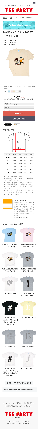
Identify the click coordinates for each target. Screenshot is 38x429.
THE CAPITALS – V (10, 293)
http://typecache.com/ (21, 217)
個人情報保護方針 (29, 403)
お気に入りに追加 (19, 119)
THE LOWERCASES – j (28, 369)
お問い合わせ (28, 406)
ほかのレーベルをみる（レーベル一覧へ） (19, 390)
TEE (11, 18)
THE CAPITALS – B (28, 346)
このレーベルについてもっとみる (19, 383)
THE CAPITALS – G (10, 346)
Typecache (12, 40)
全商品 (5, 18)
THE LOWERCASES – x (28, 318)
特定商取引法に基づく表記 (13, 406)
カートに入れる (19, 114)
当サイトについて (8, 403)
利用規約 (19, 403)
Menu (34, 2)
